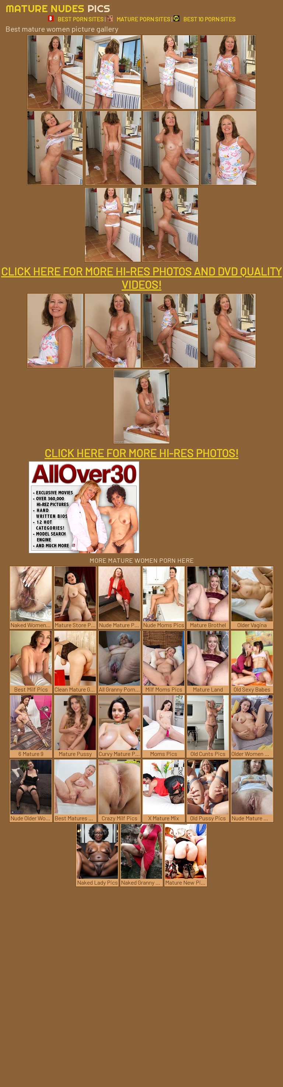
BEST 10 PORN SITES (204, 18)
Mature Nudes (58, 8)
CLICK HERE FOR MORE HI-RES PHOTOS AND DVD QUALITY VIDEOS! (141, 277)
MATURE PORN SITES (138, 18)
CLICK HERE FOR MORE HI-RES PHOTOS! (141, 452)
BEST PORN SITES (76, 18)
